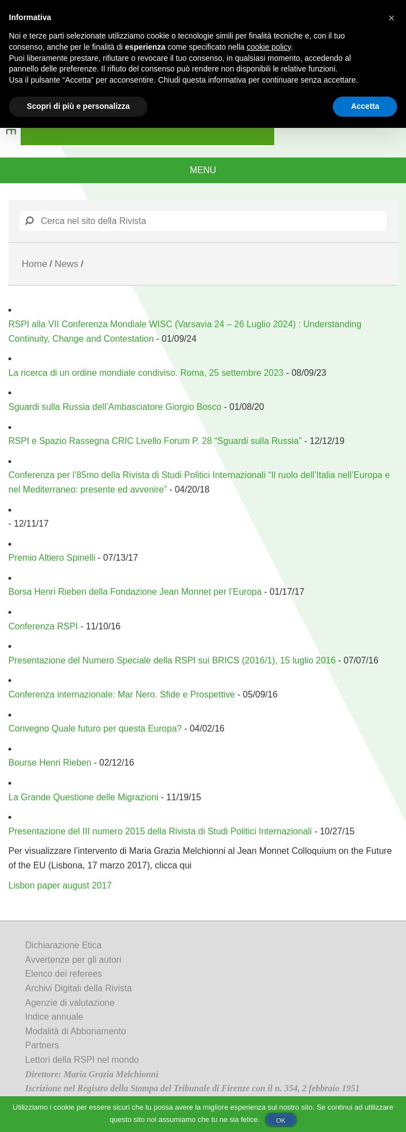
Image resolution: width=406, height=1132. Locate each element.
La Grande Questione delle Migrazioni (83, 797)
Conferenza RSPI (43, 626)
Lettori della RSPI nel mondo (82, 1059)
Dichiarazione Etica (63, 945)
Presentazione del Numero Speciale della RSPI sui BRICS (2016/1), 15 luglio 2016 (172, 660)
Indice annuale (54, 1016)
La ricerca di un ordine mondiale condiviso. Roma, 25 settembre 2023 (146, 373)
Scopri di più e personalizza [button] (78, 106)
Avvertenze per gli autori (73, 959)
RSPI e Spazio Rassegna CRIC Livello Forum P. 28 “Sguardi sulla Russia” (155, 441)
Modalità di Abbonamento (75, 1031)
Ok (280, 1120)
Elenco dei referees (63, 973)
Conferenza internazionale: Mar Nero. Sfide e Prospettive (121, 694)
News (67, 264)
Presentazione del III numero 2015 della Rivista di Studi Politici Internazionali (160, 831)
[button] (391, 18)
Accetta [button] (365, 106)
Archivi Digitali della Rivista (78, 988)
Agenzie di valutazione (69, 1002)
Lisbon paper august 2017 (60, 885)
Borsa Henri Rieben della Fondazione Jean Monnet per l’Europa (135, 591)
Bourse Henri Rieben (50, 762)
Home (34, 264)
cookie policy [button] (269, 46)
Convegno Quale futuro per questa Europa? (94, 728)
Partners (42, 1045)
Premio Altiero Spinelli (51, 557)
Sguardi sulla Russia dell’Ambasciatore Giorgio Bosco (115, 407)
